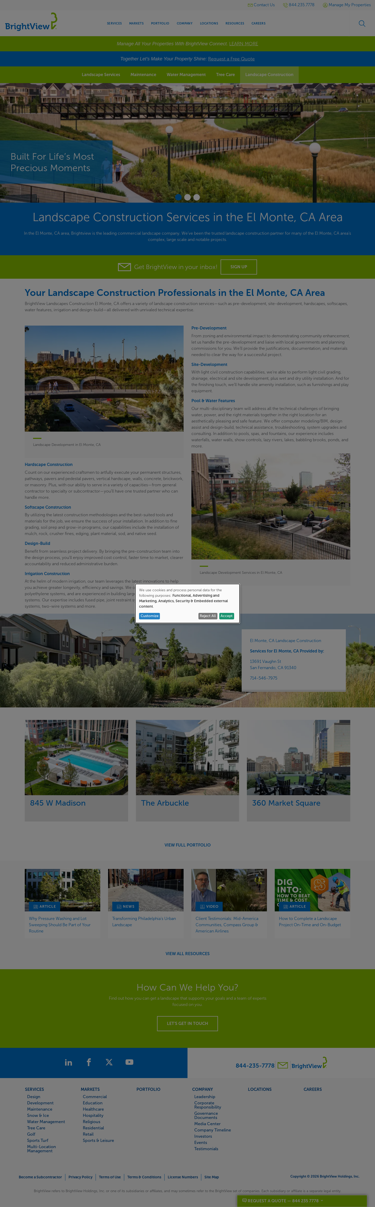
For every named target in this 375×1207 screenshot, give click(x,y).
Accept (227, 616)
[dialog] (187, 603)
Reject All (208, 616)
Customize (150, 616)
